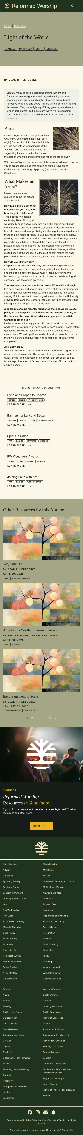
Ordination (48, 898)
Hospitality (8, 1080)
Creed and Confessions (54, 1063)
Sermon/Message (51, 1052)
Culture (6, 1046)
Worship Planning (21, 578)
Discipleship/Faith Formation (17, 1058)
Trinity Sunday (10, 967)
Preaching (48, 910)
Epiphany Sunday (11, 881)
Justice (6, 1092)
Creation (7, 1040)
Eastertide (8, 944)
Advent (12, 461)
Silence (52, 48)
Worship (41, 461)
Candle (10, 48)
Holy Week (8, 915)
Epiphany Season (11, 887)
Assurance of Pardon (53, 1029)
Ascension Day (10, 950)
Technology (48, 950)
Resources (20, 25)
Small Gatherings (51, 944)
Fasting (6, 1063)
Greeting (47, 1000)
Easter (23, 420)
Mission (46, 875)
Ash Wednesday (11, 910)
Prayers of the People (53, 1078)
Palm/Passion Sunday (13, 921)
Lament (46, 1023)
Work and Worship (52, 967)
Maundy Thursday (12, 927)
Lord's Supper (50, 1084)
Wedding (44, 441)
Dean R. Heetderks (23, 79)
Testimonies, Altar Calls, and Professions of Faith (57, 1071)
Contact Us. (68, 1130)
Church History (10, 1023)
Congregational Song (13, 1035)
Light (39, 48)
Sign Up (41, 825)
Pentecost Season (12, 961)
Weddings (48, 961)
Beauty (6, 1000)
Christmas (8, 875)
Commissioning (10, 1029)
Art (10, 441)
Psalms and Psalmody (54, 921)
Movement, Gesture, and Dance (58, 881)
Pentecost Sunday (12, 955)
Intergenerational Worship (15, 1086)
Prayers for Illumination (54, 1040)
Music (22, 400)
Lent (33, 420)
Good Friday (9, 933)
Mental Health (50, 864)
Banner (12, 420)
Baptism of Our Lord (13, 892)
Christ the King (10, 978)
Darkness (25, 48)
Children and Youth (12, 1012)
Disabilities (8, 1052)
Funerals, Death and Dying (16, 1069)
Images (12, 400)
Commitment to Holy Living (56, 1035)
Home (7, 25)
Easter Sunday (10, 938)
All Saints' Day (10, 973)
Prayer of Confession (53, 1017)
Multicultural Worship (53, 887)
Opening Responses (53, 1006)
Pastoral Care (49, 904)
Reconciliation (50, 927)
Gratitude (7, 1075)
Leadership (29, 711)
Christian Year (10, 1017)
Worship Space (36, 400)
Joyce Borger (18, 635)
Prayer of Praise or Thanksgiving (59, 1089)
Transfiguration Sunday (14, 898)
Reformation (49, 933)
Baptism (47, 1058)
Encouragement (12, 711)
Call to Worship (50, 995)
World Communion (52, 973)
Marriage (31, 441)
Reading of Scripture (53, 1046)
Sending (47, 1095)
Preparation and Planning (55, 915)
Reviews (47, 938)
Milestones (48, 870)
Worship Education (52, 978)
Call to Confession (52, 1012)
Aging (6, 995)
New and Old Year (52, 892)
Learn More (19, 404)
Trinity (46, 955)
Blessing (7, 1006)
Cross (30, 461)
